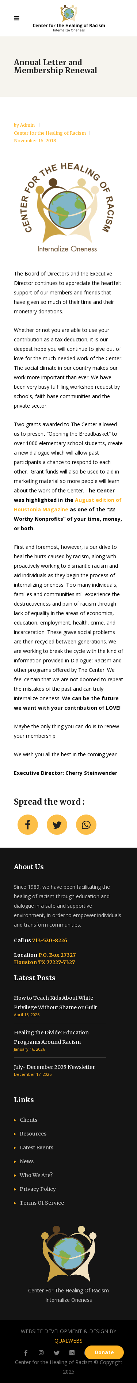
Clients (28, 1120)
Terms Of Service (42, 1203)
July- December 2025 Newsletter (54, 1067)
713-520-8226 (49, 940)
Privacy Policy (38, 1189)
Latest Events (36, 1147)
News (27, 1161)
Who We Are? (36, 1175)
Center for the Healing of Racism (50, 133)
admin (28, 125)
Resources (33, 1133)
